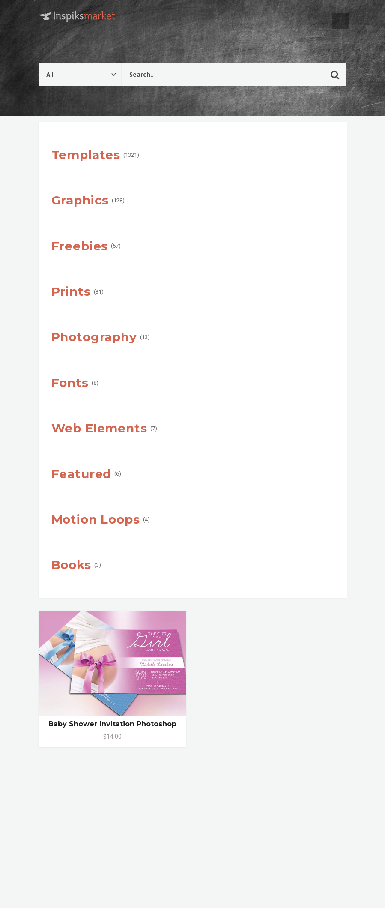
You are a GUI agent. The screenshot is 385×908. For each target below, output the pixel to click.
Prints (71, 291)
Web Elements (99, 428)
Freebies (79, 246)
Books (71, 564)
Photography (94, 337)
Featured (81, 474)
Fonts (70, 382)
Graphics (80, 200)
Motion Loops (95, 519)
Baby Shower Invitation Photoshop (112, 724)
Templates (86, 154)
